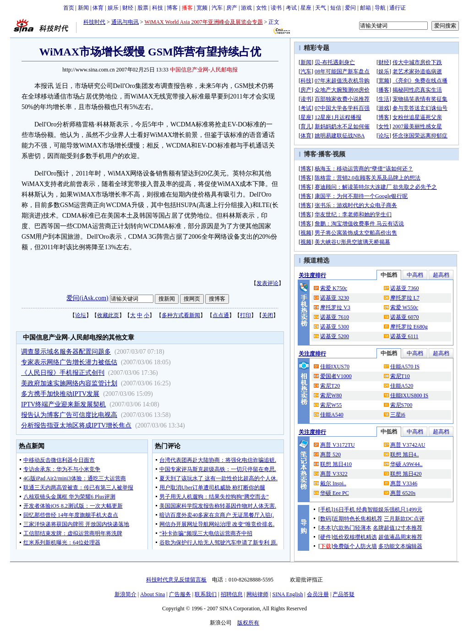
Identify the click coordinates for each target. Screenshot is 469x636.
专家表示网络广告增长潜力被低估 (69, 362)
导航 (380, 8)
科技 (157, 8)
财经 (127, 8)
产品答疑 (343, 594)
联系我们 (206, 594)
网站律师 (257, 594)
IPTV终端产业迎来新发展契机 (63, 404)
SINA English (287, 594)
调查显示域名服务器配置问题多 (66, 351)
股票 (142, 8)
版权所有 (248, 623)
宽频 (201, 8)
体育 (98, 8)
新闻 (83, 8)
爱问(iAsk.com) (87, 298)
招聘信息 (232, 594)
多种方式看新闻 (181, 315)
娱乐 (113, 8)
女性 (261, 8)
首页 (68, 8)
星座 (305, 8)
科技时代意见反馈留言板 (176, 579)
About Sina (152, 594)
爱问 (350, 8)
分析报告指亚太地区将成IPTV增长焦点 (76, 425)
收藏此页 (108, 315)
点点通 (221, 315)
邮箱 (365, 8)
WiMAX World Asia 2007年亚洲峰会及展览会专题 (204, 22)
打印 (245, 315)
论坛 (80, 315)
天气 (320, 8)
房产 (231, 8)
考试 (291, 8)
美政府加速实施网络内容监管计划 (69, 383)
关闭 (267, 315)
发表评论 (267, 283)
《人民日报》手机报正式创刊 (62, 372)
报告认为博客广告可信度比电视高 (69, 414)
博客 (172, 8)
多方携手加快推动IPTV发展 (60, 393)
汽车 (217, 8)
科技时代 (94, 22)
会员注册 (318, 594)
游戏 (246, 8)
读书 (276, 8)
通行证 (397, 8)
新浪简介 (125, 594)
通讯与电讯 (125, 22)
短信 (335, 8)
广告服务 (180, 594)
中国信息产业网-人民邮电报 (204, 69)
